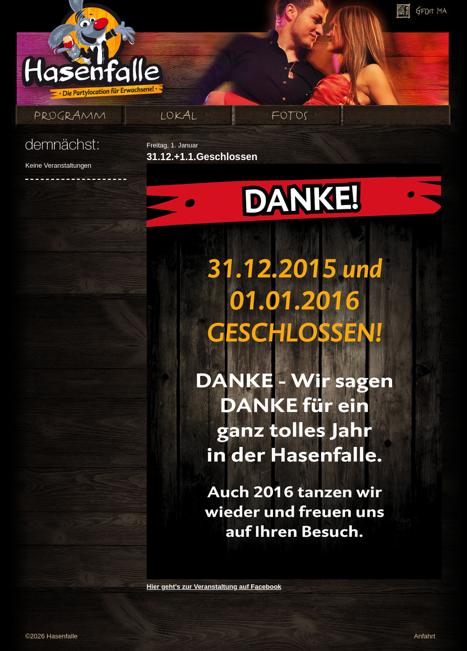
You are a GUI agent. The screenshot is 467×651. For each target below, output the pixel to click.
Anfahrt (424, 636)
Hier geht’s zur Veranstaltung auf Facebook (214, 586)
